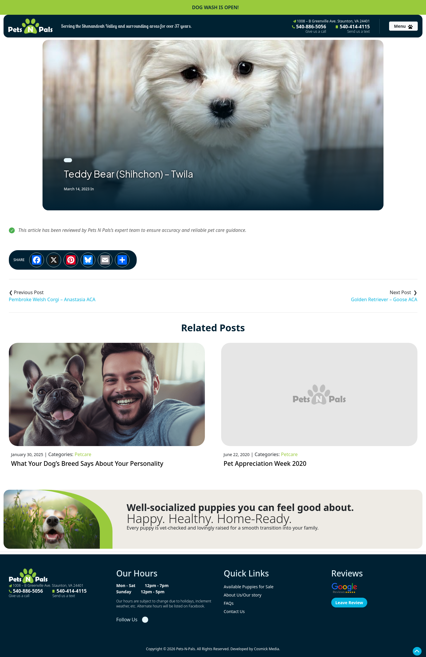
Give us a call (316, 32)
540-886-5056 (309, 28)
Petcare (83, 454)
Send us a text (358, 32)
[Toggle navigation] (403, 26)
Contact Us (234, 611)
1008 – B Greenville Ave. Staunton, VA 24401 (331, 21)
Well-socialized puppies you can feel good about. (240, 507)
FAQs (229, 603)
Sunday (123, 591)
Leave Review (349, 602)
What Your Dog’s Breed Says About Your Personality (87, 463)
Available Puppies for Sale (249, 586)
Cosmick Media (266, 648)
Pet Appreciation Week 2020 (264, 463)
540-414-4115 (353, 28)
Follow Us (127, 619)
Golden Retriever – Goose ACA (384, 299)
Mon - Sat (126, 585)
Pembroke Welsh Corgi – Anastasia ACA (52, 299)
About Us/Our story (243, 595)
